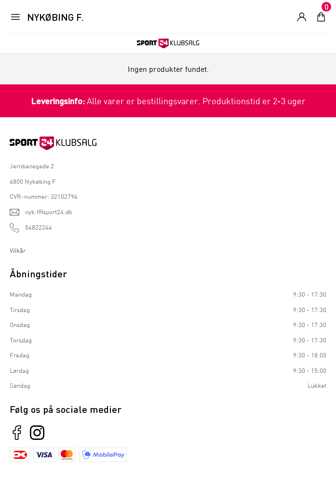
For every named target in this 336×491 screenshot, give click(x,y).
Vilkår (18, 250)
